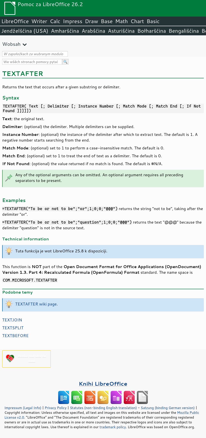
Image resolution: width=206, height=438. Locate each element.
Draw (91, 21)
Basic (153, 21)
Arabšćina (93, 30)
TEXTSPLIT (12, 327)
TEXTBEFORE (15, 335)
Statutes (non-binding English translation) (103, 407)
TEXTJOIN (12, 320)
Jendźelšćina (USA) (24, 30)
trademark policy (113, 426)
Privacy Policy (55, 407)
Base (107, 21)
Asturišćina (121, 30)
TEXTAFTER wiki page (36, 304)
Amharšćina (65, 30)
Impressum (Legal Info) (22, 407)
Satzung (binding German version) (168, 407)
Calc (55, 21)
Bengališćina (184, 30)
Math (121, 21)
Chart (137, 21)
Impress (72, 21)
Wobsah (11, 44)
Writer (39, 21)
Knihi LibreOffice (103, 383)
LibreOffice (15, 21)
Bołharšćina (151, 30)
